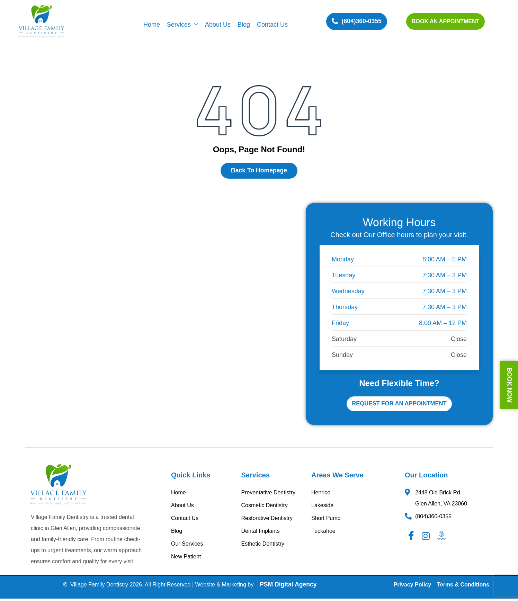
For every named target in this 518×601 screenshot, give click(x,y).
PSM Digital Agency (288, 586)
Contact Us (272, 24)
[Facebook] (412, 538)
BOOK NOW (509, 385)
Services (182, 24)
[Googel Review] (442, 538)
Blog (244, 24)
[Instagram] (427, 538)
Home (151, 24)
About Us (218, 24)
